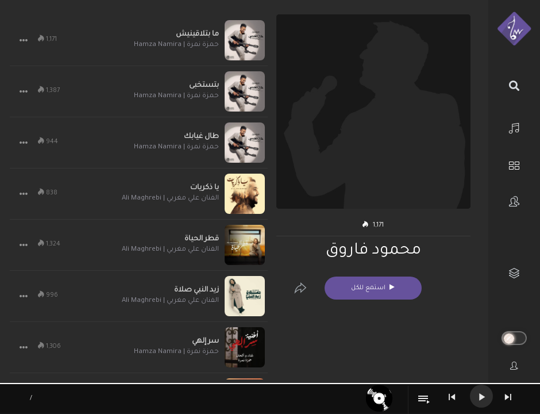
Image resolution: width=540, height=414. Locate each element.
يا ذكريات (204, 188)
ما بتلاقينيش (197, 34)
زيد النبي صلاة (196, 290)
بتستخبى (204, 86)
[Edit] (300, 288)
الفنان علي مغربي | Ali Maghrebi (170, 198)
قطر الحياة (201, 239)
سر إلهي (205, 342)
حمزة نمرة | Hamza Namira (176, 45)
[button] (23, 40)
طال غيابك (201, 137)
